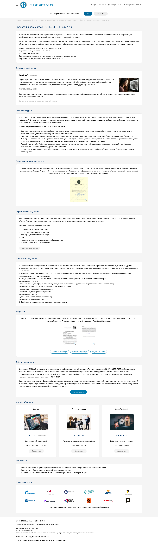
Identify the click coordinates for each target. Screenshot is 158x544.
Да (88, 14)
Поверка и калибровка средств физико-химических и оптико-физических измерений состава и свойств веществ (63, 467)
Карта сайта (50, 540)
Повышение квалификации (25, 524)
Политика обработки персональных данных (30, 540)
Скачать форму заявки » (29, 89)
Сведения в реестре (59, 352)
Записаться (36, 451)
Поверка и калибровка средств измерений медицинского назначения (47, 470)
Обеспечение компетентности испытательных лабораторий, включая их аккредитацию (54, 473)
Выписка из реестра (79, 352)
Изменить (100, 14)
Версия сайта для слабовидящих (32, 536)
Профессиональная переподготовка (47, 524)
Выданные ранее (98, 352)
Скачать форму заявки (29, 248)
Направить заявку (78, 392)
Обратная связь (60, 540)
